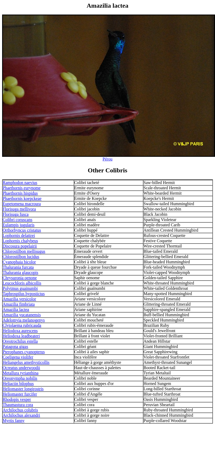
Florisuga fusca (16, 214)
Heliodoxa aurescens (20, 330)
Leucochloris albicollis (22, 283)
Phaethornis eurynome (22, 188)
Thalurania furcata (18, 267)
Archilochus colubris (20, 410)
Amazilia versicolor (19, 299)
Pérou (107, 159)
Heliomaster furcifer (20, 394)
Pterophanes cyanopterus (24, 352)
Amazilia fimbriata (19, 304)
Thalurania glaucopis (20, 272)
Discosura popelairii (20, 246)
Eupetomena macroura (22, 203)
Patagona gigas (15, 346)
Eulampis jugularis (18, 225)
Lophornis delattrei (19, 235)
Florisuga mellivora (19, 209)
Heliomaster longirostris (23, 389)
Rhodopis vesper (17, 399)
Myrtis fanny (14, 420)
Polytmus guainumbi (20, 288)
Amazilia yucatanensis (22, 315)
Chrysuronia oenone (20, 278)
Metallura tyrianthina (21, 373)
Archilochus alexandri (21, 415)
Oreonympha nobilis (20, 378)
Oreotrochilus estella (20, 341)
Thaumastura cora (18, 404)
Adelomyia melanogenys (24, 320)
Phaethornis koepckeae (22, 198)
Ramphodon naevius (20, 182)
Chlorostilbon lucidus (21, 256)
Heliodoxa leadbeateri (21, 336)
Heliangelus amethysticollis (26, 362)
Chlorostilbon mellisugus (24, 251)
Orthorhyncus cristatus (22, 230)
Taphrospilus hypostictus (24, 293)
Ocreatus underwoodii (21, 367)
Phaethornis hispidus (20, 193)
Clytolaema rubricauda (22, 325)
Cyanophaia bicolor (19, 262)
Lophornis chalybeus (20, 240)
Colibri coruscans (17, 219)
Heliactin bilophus (18, 383)
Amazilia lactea (16, 309)
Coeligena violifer (18, 357)
